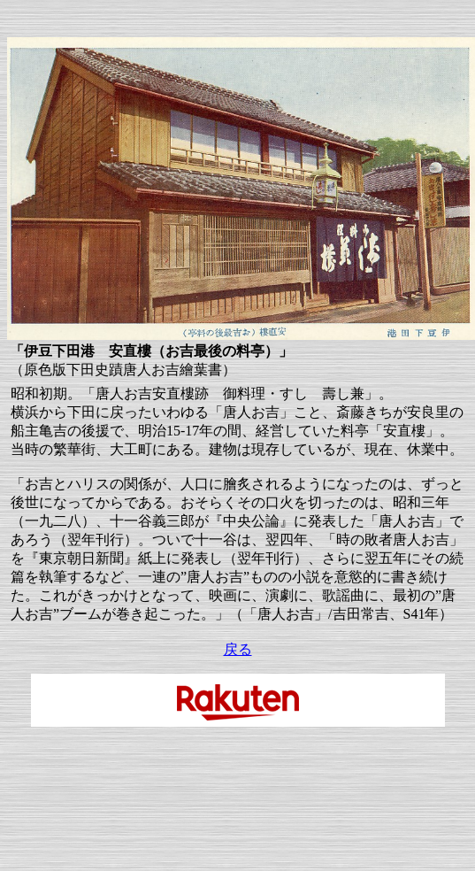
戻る (238, 649)
